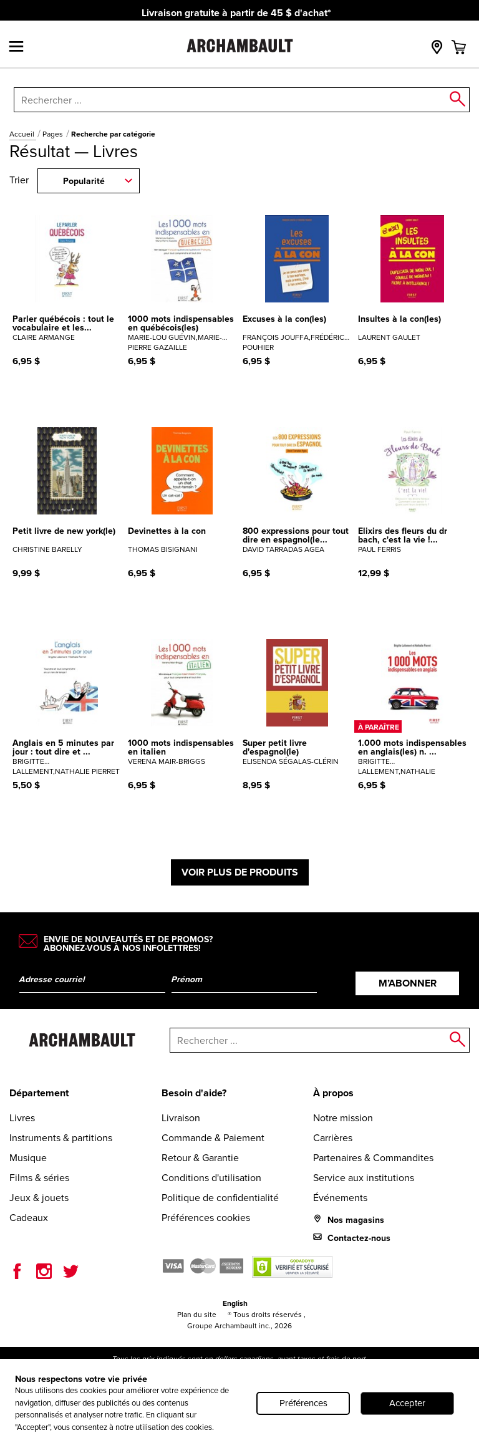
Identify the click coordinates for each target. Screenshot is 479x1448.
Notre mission (343, 1118)
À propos (333, 1093)
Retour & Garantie (200, 1158)
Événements (340, 1197)
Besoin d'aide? (194, 1093)
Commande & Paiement (213, 1138)
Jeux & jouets (39, 1197)
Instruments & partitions (60, 1138)
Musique (28, 1158)
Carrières (332, 1138)
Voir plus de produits (239, 872)
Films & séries (39, 1177)
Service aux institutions (363, 1177)
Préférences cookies (206, 1217)
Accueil (22, 134)
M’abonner (408, 983)
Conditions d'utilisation (211, 1177)
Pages (53, 134)
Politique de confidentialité (220, 1197)
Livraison (181, 1118)
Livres (22, 1118)
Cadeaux (28, 1217)
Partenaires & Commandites (373, 1158)
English (235, 1303)
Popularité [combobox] (84, 181)
